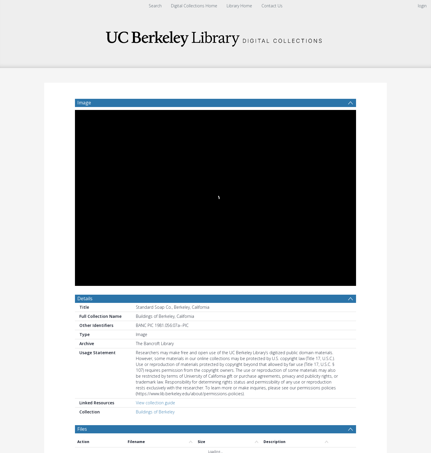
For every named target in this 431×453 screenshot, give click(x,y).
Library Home (239, 6)
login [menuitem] (422, 6)
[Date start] (173, 304)
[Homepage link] (215, 37)
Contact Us (272, 6)
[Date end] (217, 304)
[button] (181, 434)
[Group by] (113, 304)
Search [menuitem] (155, 6)
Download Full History (332, 408)
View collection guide (155, 224)
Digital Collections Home (194, 6)
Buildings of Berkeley (155, 233)
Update (285, 303)
